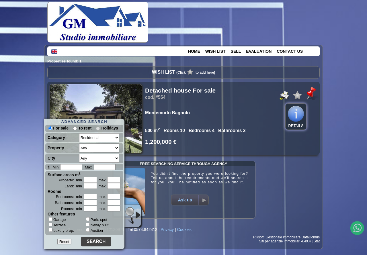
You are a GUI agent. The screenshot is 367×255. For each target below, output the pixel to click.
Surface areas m (64, 174)
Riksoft (258, 237)
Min (55, 167)
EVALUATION (259, 51)
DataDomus (311, 237)
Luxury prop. (61, 230)
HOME (194, 51)
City (51, 158)
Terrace (57, 225)
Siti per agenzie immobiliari (279, 241)
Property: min (70, 180)
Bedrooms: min (69, 197)
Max (88, 167)
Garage (57, 219)
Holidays (109, 128)
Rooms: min (71, 209)
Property (56, 148)
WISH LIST (215, 51)
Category (56, 137)
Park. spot (97, 219)
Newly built (97, 225)
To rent (84, 128)
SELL (236, 51)
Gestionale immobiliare (283, 237)
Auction (94, 230)
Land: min (73, 186)
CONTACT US (290, 51)
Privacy (167, 229)
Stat (317, 241)
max (102, 180)
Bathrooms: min (68, 203)
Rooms (54, 191)
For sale (58, 128)
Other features (61, 214)
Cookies (184, 229)
